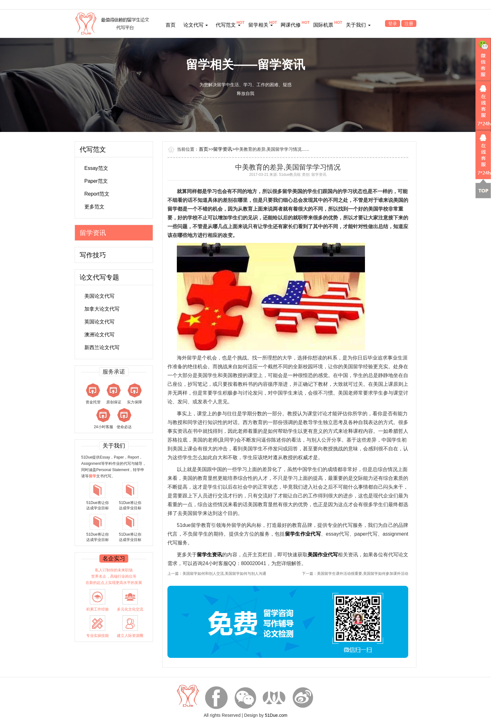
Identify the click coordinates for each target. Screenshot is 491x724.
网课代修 (291, 25)
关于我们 (358, 25)
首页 (171, 25)
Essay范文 (96, 168)
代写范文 (228, 25)
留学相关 (260, 25)
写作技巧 (93, 255)
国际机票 (323, 25)
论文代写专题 (99, 277)
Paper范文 (96, 181)
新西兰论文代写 (101, 347)
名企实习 (114, 558)
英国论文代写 (99, 321)
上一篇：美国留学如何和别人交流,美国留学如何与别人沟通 (216, 573)
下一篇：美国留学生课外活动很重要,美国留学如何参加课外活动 (355, 573)
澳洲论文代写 (99, 334)
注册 (408, 23)
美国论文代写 (99, 296)
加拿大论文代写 (101, 309)
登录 (392, 23)
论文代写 (195, 25)
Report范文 (96, 194)
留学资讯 (93, 232)
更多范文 (94, 206)
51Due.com (276, 715)
